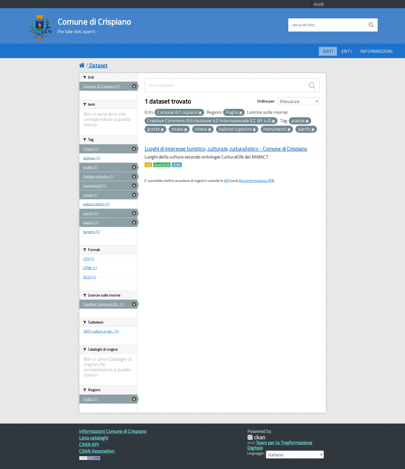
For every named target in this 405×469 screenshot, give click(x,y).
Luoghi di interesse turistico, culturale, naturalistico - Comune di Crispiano (226, 149)
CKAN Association (96, 451)
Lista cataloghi (93, 437)
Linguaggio (255, 453)
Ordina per (265, 101)
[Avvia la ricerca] (371, 25)
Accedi (319, 4)
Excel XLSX (162, 164)
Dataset (98, 65)
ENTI (346, 51)
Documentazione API (256, 180)
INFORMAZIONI (376, 51)
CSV (148, 164)
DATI (328, 51)
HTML (177, 164)
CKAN (256, 437)
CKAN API (89, 444)
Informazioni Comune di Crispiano (112, 431)
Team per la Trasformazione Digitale (279, 445)
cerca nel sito (303, 25)
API (226, 180)
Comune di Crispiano (94, 25)
